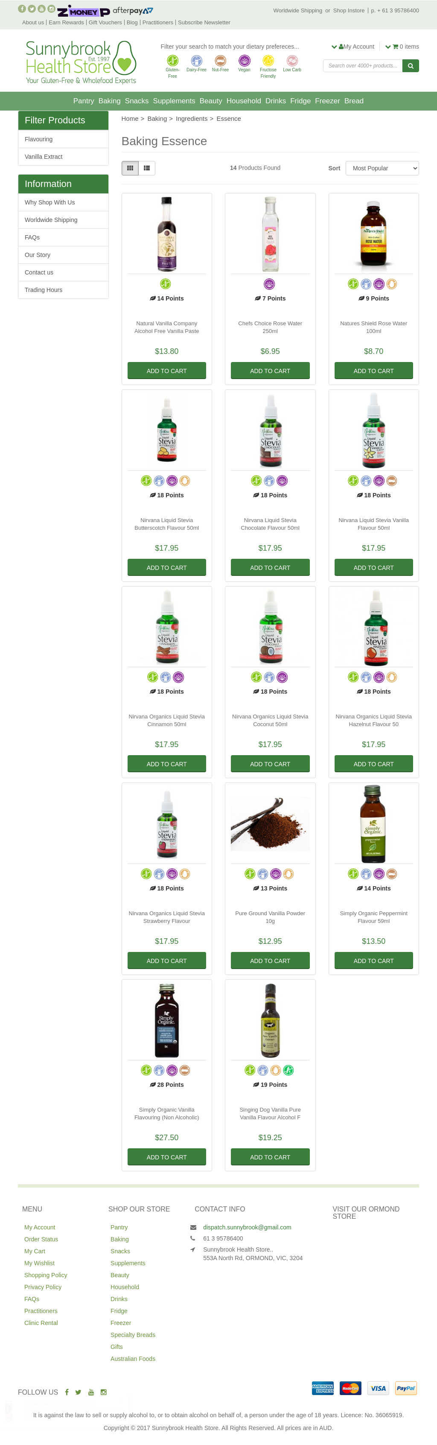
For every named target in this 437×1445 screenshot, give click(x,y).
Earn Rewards (66, 22)
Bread (354, 101)
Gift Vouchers (105, 22)
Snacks (137, 101)
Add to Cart (167, 371)
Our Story (37, 254)
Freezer (327, 101)
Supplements (174, 101)
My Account (39, 1227)
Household (244, 101)
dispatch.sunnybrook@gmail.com (247, 1227)
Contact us (39, 272)
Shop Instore (349, 10)
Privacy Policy (42, 1287)
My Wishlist (39, 1263)
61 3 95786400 (223, 1238)
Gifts (117, 1346)
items (402, 46)
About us (33, 22)
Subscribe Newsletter (204, 22)
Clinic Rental (41, 1322)
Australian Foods (133, 1358)
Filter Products (55, 120)
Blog (132, 22)
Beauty (211, 101)
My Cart (34, 1251)
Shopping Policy (45, 1275)
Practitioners (158, 22)
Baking (110, 101)
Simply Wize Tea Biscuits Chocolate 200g (81, 1411)
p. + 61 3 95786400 (395, 10)
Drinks (275, 101)
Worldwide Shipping (298, 10)
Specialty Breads (133, 1334)
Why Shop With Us (50, 202)
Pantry (83, 101)
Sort (334, 168)
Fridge (300, 101)
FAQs (32, 237)
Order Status (41, 1239)
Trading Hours (43, 289)
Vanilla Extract (43, 156)
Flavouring (38, 139)
